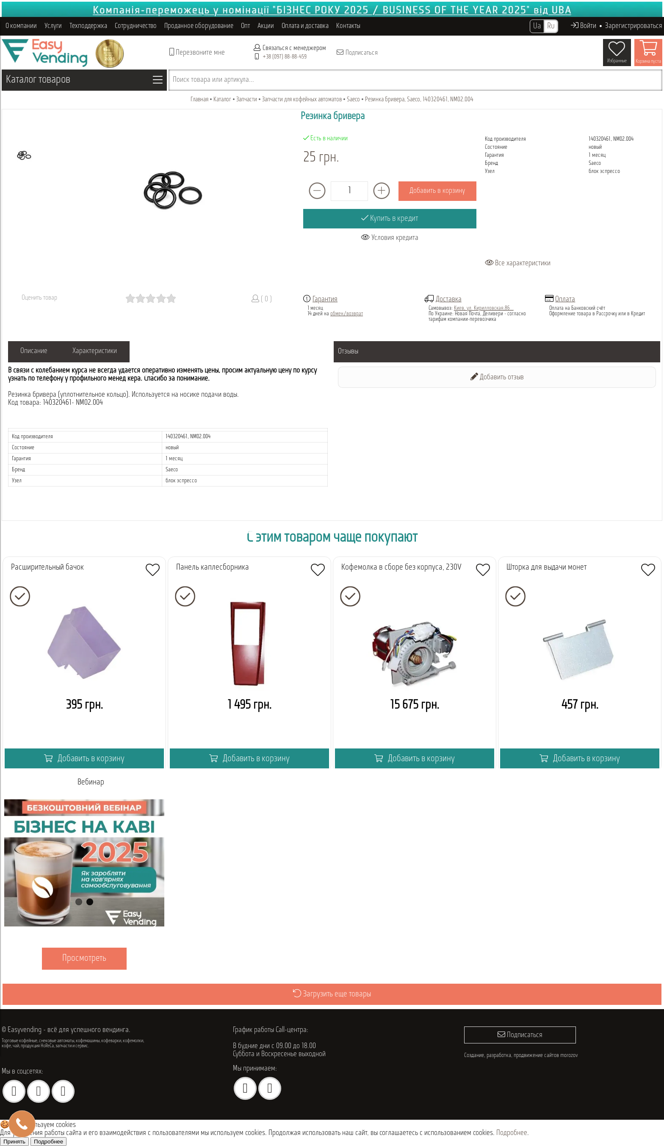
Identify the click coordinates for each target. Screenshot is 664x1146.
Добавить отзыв (497, 377)
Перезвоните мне (197, 52)
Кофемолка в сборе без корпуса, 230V (401, 567)
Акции (265, 26)
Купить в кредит (389, 218)
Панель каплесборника (212, 567)
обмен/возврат (346, 314)
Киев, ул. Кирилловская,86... (484, 308)
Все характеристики (518, 263)
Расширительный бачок (47, 567)
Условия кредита (389, 237)
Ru (551, 26)
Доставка (449, 299)
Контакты (348, 26)
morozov (569, 1054)
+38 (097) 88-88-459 (285, 57)
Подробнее (511, 1133)
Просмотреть (84, 958)
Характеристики (95, 352)
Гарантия (325, 299)
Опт (245, 26)
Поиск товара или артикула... (213, 80)
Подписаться (357, 52)
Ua (537, 26)
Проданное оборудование (198, 26)
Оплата (565, 299)
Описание (34, 352)
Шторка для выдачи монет (546, 567)
